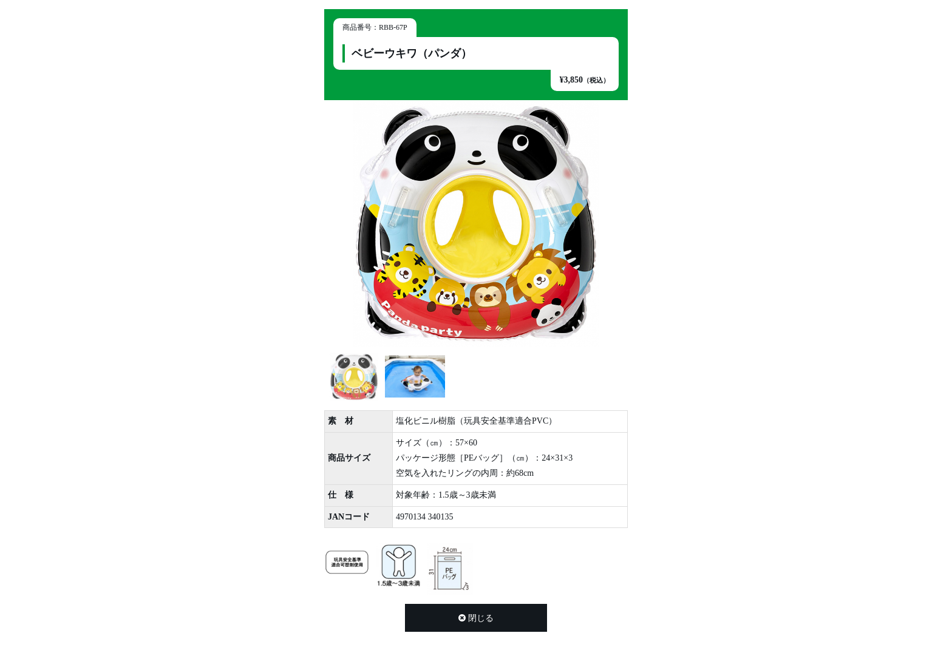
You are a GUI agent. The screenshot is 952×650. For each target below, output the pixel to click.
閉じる (476, 618)
